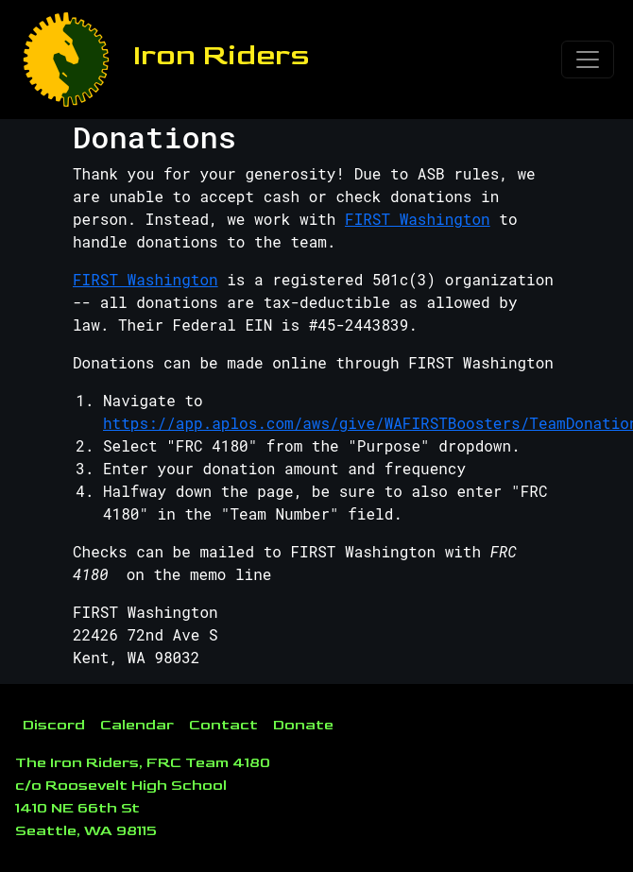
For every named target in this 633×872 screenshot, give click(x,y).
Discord (54, 725)
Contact (223, 725)
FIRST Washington (417, 219)
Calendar (137, 725)
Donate (303, 725)
